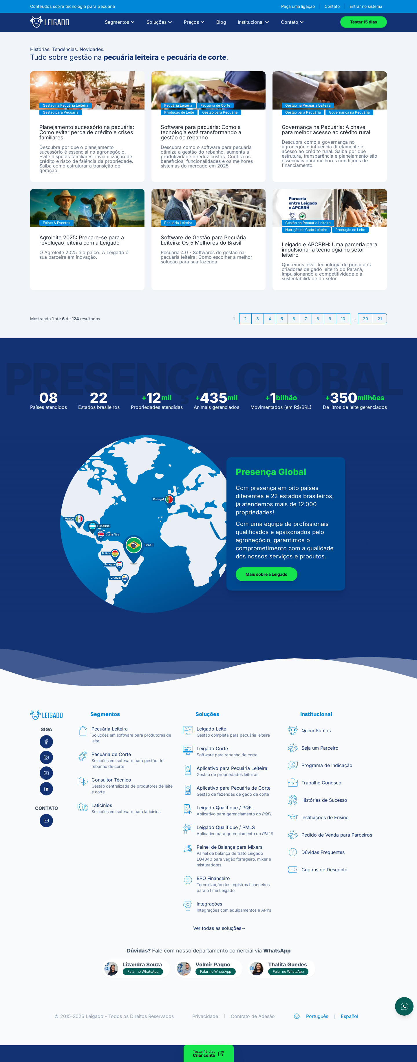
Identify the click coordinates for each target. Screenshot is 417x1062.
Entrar (366, 6)
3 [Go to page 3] (257, 318)
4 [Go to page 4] (269, 318)
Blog (221, 22)
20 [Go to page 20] (365, 318)
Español (349, 1016)
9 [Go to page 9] (330, 318)
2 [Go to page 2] (245, 318)
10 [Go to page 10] (343, 318)
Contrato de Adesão (253, 1016)
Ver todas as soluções (219, 928)
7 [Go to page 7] (306, 318)
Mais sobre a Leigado (267, 574)
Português (317, 1016)
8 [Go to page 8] (318, 318)
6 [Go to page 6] (293, 318)
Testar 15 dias (363, 21)
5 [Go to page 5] (282, 318)
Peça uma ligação (298, 6)
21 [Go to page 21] (380, 318)
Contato (332, 6)
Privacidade (205, 1016)
